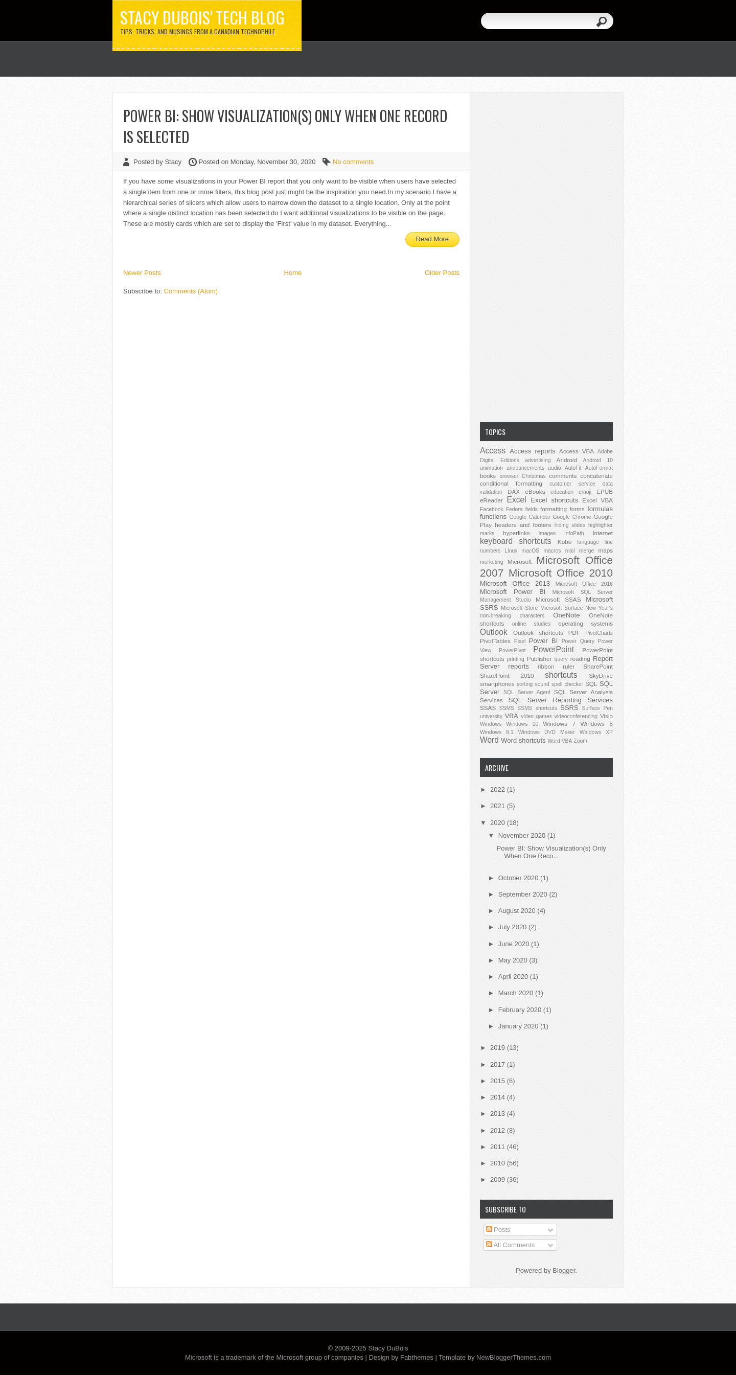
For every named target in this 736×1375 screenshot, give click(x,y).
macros (552, 551)
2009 (498, 1179)
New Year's (599, 608)
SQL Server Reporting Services (561, 700)
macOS (531, 551)
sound (542, 684)
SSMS (506, 708)
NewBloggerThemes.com (513, 1357)
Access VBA (576, 451)
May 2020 (514, 960)
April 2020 (514, 976)
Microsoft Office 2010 (561, 573)
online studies (531, 624)
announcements (525, 468)
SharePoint (598, 666)
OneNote (566, 615)
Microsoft (520, 561)
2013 (498, 1113)
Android (567, 459)
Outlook (494, 632)
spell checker (567, 684)
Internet (602, 533)
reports (518, 666)
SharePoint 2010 (507, 675)
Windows (490, 724)
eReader (491, 500)
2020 (498, 823)
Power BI (543, 641)
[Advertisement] (546, 256)
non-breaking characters (512, 615)
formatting (553, 509)
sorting (525, 684)
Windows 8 (597, 723)
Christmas (534, 476)
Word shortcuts (523, 740)
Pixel (520, 641)
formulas (600, 509)
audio (554, 468)
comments (563, 475)
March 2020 (516, 993)
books (488, 475)
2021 (498, 806)
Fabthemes (416, 1357)
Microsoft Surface (561, 608)
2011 (498, 1147)
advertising (537, 460)
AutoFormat (599, 468)
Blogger (564, 1270)
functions (493, 516)
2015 (498, 1081)
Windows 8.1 (497, 732)
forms (576, 509)
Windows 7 (559, 723)
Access (492, 450)
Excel (516, 499)
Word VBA (559, 741)
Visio (606, 716)
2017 (498, 1064)
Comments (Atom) (191, 291)
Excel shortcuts (555, 500)
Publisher (539, 658)
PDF (574, 632)
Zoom (580, 741)
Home (293, 273)
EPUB (604, 491)
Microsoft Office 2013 (515, 583)
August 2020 (518, 910)
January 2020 (519, 1026)
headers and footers (523, 524)
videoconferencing (576, 716)
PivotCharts (599, 633)
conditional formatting (511, 483)
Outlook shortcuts (538, 632)
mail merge (579, 551)
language (588, 542)
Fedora (514, 509)
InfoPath (574, 533)
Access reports (533, 451)
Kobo (564, 541)
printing (515, 659)
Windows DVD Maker (546, 732)
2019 (498, 1047)
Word (489, 740)
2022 (498, 789)
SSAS (488, 707)
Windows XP (596, 732)
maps (605, 550)
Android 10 (598, 460)
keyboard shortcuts (515, 541)
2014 (498, 1097)
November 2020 (522, 835)
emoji (585, 492)
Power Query (578, 641)
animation (491, 468)
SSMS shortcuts (537, 708)
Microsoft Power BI (512, 591)
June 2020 (514, 944)
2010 (498, 1163)
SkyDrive (601, 675)
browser (508, 476)
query (561, 659)
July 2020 (513, 927)
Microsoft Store (519, 608)
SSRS (569, 708)
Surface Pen (597, 708)
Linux (511, 551)
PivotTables (495, 640)
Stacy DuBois (388, 1348)
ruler (568, 666)
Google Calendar (529, 517)
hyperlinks (516, 533)
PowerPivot (512, 650)
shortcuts (561, 675)
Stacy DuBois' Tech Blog (202, 17)
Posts (498, 1229)
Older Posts (442, 273)
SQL (591, 683)
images (547, 533)
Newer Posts (142, 273)
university (491, 716)
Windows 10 (522, 724)
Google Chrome (572, 517)
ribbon (546, 666)
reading (580, 658)
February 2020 (520, 1010)
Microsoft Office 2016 (584, 584)
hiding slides (570, 525)
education (561, 492)
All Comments (510, 1245)
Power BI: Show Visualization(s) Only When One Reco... (551, 852)
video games (536, 716)
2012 (498, 1130)
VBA (511, 716)
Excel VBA (597, 500)
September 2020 (523, 894)
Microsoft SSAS (558, 599)
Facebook (491, 509)
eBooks (535, 491)
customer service (572, 484)
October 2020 (519, 878)
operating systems (585, 623)
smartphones (497, 683)
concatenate (596, 475)
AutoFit (573, 468)
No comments (353, 162)
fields (531, 509)
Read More (432, 239)
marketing (491, 562)
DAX (514, 491)
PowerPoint (553, 649)
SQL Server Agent (526, 692)
